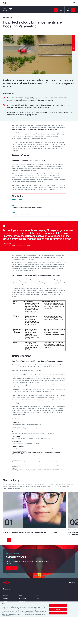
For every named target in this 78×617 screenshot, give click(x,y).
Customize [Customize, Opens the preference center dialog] (58, 605)
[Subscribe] (12, 568)
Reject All (58, 609)
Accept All (58, 613)
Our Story (5, 598)
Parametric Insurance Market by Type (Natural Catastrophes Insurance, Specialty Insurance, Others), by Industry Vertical (36, 452)
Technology (7, 8)
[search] (70, 3)
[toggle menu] (74, 3)
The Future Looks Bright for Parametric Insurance (22, 453)
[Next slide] (9, 540)
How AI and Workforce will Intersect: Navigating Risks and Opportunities (30, 532)
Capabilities (22, 598)
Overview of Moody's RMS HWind (19, 451)
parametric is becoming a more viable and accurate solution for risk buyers (34, 129)
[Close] (75, 609)
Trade (37, 598)
